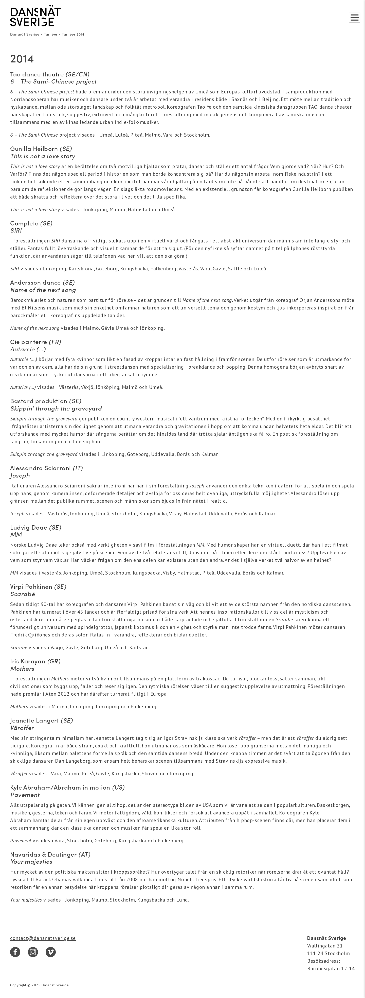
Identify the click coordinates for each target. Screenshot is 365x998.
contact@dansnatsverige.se (43, 938)
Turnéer (51, 34)
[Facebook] (15, 952)
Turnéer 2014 (73, 34)
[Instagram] (33, 952)
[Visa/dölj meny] (355, 17)
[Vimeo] (51, 952)
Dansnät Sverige (25, 34)
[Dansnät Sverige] (35, 15)
